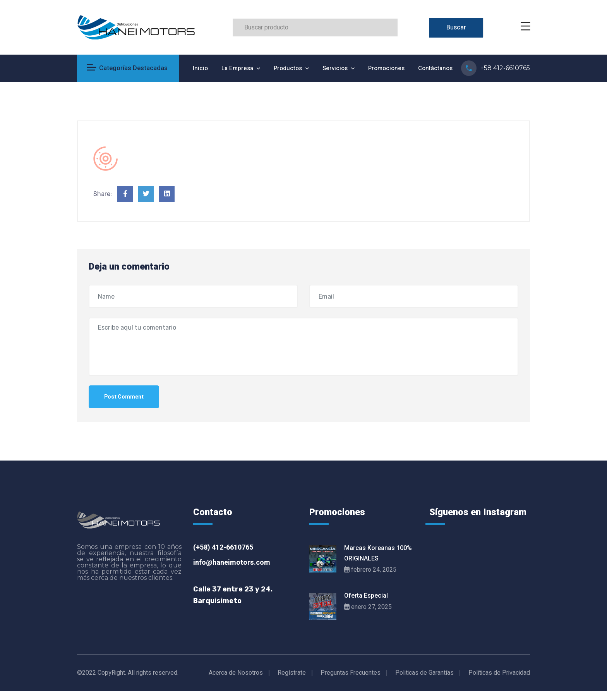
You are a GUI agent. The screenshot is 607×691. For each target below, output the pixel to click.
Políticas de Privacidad (499, 672)
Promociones (386, 68)
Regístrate (292, 672)
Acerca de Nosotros (236, 672)
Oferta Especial (366, 595)
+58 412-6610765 (505, 68)
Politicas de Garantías (424, 672)
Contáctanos (435, 68)
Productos (288, 68)
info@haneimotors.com (231, 562)
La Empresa (237, 68)
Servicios (335, 68)
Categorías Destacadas (127, 68)
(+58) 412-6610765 (223, 547)
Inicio (200, 68)
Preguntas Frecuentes (351, 672)
